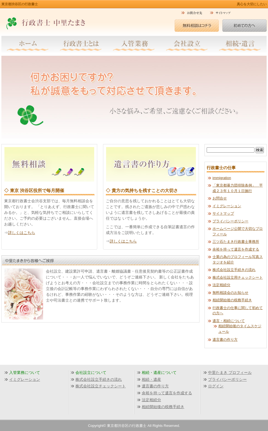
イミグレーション (226, 206)
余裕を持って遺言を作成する (235, 249)
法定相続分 (221, 285)
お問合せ (219, 198)
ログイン (216, 386)
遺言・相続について (228, 321)
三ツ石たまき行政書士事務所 (235, 242)
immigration (221, 178)
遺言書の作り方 (225, 339)
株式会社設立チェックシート (100, 386)
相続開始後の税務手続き (232, 300)
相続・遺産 (151, 379)
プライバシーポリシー (230, 221)
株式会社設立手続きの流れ (234, 270)
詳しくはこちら (21, 232)
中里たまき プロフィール (230, 372)
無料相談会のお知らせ (230, 293)
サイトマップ (223, 213)
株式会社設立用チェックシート (237, 277)
